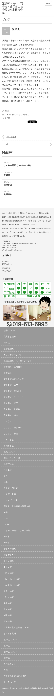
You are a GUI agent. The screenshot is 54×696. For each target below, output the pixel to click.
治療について (10, 330)
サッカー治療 (10, 549)
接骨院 (7, 658)
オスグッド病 (10, 494)
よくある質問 (10, 633)
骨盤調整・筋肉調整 (13, 367)
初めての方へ (7, 271)
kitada (7, 111)
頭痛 (6, 482)
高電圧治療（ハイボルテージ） (18, 361)
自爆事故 (8, 185)
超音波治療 (9, 348)
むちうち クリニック (14, 421)
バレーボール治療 (12, 579)
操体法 (7, 342)
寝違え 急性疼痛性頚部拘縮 (17, 506)
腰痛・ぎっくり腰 (12, 458)
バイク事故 (9, 439)
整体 (6, 670)
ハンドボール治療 (12, 585)
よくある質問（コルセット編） (18, 165)
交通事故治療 (10, 336)
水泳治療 (8, 609)
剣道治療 (8, 615)
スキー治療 (9, 591)
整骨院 (7, 645)
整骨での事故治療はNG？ (15, 676)
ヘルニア (8, 470)
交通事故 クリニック (14, 397)
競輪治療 (8, 621)
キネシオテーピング (13, 355)
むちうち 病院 (11, 433)
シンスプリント (11, 500)
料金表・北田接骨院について (17, 627)
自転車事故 (9, 445)
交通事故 (8, 194)
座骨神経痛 (9, 464)
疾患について (10, 452)
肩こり (7, 476)
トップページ (10, 682)
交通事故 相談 (11, 415)
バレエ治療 (9, 597)
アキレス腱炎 (11, 137)
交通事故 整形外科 (13, 391)
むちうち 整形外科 (13, 427)
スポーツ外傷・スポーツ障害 (17, 530)
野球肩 (7, 536)
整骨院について (11, 639)
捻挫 (6, 518)
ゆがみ (7, 524)
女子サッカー (10, 555)
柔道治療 (8, 603)
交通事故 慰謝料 (12, 409)
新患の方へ (7, 264)
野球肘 (7, 175)
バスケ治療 (9, 573)
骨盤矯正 (8, 373)
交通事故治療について (14, 379)
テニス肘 (5, 144)
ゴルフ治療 (9, 561)
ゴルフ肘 (8, 567)
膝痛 (6, 512)
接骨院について (11, 652)
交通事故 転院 (11, 403)
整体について (10, 664)
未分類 (7, 118)
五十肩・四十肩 (11, 488)
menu (48, 3)
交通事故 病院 (11, 385)
